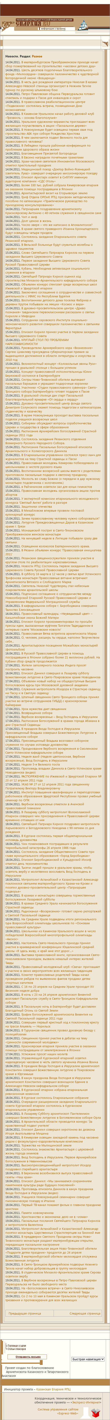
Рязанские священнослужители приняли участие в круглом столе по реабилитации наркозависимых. (49, 560)
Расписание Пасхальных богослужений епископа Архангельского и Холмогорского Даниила (48, 449)
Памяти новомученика (37, 1213)
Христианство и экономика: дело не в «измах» (54, 1217)
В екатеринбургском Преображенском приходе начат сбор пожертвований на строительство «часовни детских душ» (51, 64)
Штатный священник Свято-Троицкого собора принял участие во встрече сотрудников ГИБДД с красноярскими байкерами (52, 701)
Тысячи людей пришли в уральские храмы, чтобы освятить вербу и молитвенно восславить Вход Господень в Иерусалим (48, 871)
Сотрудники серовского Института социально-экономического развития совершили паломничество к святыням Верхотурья (52, 324)
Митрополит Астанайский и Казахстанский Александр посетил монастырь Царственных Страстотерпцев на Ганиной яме (52, 1230)
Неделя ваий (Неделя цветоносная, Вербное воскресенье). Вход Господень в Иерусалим (45, 758)
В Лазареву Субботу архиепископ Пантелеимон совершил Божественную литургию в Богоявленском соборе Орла (53, 1115)
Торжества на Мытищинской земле (46, 1145)
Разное (37, 56)
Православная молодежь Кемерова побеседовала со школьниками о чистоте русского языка (51, 465)
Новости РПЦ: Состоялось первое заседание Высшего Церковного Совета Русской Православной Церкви (51, 568)
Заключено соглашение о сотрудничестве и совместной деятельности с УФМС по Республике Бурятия (53, 294)
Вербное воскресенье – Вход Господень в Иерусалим (59, 717)
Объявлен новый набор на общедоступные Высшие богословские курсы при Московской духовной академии (50, 683)
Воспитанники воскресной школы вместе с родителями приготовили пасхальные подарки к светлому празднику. (53, 473)
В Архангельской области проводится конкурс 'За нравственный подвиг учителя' (48, 1123)
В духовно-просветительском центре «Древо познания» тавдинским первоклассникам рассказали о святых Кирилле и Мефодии (49, 312)
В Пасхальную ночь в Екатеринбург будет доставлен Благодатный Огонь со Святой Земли (50, 1008)
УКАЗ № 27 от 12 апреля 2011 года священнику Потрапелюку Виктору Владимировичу (47, 786)
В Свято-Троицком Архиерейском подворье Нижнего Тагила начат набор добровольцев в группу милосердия (51, 1266)
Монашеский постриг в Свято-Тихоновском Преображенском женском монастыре (44, 532)
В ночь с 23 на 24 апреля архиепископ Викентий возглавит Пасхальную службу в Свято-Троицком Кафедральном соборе (51, 998)
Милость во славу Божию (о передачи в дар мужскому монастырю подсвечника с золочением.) (52, 481)
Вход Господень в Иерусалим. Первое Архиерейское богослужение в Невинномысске (50, 1159)
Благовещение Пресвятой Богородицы (49, 153)
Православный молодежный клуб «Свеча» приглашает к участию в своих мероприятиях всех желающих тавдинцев (52, 969)
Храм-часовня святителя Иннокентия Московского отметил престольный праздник (49, 163)
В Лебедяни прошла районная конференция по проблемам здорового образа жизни (48, 147)
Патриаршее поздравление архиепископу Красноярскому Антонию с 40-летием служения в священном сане (53, 211)
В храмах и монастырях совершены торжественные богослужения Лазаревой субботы (50, 897)
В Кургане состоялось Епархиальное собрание (55, 1098)
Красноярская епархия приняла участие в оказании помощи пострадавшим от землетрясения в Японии (50, 1048)
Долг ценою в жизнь (36, 221)
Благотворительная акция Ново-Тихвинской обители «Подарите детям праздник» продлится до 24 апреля (51, 1250)
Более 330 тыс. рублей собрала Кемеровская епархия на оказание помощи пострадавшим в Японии (51, 187)
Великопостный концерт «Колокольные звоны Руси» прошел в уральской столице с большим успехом (51, 365)
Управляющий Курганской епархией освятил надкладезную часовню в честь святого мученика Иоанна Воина (51, 1060)
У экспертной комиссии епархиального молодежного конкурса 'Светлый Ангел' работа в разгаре (52, 500)
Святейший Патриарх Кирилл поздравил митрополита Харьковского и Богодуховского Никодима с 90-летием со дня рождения (52, 828)
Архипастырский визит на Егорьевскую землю (54, 193)
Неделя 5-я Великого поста (40, 764)
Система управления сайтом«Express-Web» (58, 1411)
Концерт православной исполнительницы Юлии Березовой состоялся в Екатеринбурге (48, 373)
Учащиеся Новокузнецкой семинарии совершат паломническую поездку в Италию (47, 1199)
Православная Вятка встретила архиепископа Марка (59, 633)
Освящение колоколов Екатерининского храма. (55, 546)
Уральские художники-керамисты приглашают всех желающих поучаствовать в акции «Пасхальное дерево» (50, 123)
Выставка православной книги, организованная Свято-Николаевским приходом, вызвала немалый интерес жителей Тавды (52, 959)
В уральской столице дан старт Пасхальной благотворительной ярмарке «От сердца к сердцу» (44, 397)
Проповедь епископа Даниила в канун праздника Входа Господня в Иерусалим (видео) (49, 1191)
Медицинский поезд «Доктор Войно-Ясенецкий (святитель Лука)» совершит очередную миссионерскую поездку (51, 171)
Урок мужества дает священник (43, 709)
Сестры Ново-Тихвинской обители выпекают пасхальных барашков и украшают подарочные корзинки (46, 381)
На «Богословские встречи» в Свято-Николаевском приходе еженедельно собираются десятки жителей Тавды (49, 1290)
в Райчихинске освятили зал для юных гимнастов (56, 487)
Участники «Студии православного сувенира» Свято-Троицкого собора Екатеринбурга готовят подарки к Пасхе (51, 389)
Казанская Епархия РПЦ (53, 1389)
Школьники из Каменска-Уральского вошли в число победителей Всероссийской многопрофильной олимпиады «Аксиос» (50, 935)
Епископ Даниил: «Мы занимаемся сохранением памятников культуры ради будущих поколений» (48, 1183)
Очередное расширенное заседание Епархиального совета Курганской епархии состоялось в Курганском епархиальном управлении (51, 1105)
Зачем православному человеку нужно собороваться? (60, 518)
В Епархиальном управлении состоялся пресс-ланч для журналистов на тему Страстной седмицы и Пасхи (53, 457)
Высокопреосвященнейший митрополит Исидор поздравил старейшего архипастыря (48, 1167)
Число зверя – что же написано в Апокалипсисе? (57, 225)
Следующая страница (85, 1313)
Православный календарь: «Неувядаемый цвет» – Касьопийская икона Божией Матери (49, 615)
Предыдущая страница (25, 1313)
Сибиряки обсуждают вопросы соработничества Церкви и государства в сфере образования (48, 425)
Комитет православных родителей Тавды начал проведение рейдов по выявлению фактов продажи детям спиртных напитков (47, 978)
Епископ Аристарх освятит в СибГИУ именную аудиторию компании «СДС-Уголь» (46, 179)
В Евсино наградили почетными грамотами (52, 157)
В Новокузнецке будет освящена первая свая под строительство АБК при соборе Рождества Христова (49, 131)
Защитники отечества (36, 506)
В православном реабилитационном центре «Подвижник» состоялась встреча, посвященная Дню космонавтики (45, 106)
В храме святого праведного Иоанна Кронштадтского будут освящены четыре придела (51, 231)
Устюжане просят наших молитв (44, 1054)
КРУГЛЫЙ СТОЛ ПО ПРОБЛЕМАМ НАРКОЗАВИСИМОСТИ (37, 342)
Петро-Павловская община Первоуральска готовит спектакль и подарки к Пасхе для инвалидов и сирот (50, 96)
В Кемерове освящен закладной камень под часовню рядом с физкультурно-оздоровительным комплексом (52, 1139)
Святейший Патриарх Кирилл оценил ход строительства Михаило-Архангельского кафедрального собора (51, 278)
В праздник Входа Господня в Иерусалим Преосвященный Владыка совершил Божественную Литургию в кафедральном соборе (50, 732)
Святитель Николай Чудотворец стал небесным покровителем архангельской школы (47, 588)
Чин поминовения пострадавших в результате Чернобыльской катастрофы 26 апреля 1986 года (46, 846)
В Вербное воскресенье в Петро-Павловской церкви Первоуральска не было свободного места (51, 1282)
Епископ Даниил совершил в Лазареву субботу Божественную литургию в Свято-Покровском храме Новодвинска (52, 675)
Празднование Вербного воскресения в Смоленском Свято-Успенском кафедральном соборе (51, 750)
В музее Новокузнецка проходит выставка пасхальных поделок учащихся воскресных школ (52, 417)
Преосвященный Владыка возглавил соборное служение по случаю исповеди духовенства (47, 742)
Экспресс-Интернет (86, 1402)
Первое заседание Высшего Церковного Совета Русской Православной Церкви (47, 262)
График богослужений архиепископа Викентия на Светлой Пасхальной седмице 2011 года (49, 1016)
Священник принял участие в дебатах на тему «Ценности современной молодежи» (46, 1040)
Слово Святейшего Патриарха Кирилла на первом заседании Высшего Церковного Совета (49, 254)
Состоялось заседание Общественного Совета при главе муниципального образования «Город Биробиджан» (49, 854)
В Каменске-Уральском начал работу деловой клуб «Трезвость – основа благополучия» (49, 116)
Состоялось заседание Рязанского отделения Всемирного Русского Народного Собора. (45, 441)
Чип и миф (29, 217)
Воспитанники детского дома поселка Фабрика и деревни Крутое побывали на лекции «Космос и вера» (48, 302)
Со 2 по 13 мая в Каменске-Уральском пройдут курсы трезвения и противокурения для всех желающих (51, 1298)
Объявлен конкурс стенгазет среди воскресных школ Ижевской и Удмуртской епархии (51, 286)
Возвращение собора (36, 713)
